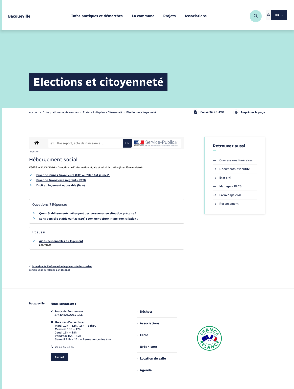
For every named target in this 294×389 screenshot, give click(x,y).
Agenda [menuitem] (144, 370)
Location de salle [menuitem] (151, 358)
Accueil (33, 112)
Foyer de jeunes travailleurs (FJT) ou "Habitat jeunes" (73, 175)
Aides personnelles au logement (61, 241)
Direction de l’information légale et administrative (62, 266)
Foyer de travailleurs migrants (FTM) (61, 180)
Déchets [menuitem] (144, 312)
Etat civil (222, 177)
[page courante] (141, 112)
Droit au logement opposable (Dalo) (60, 185)
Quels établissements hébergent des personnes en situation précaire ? (87, 213)
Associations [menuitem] (148, 323)
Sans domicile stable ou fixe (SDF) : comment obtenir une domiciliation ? (88, 218)
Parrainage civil (227, 195)
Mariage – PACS (227, 186)
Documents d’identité (231, 169)
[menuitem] (97, 16)
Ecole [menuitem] (142, 335)
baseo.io (65, 269)
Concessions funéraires (233, 160)
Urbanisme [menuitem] (147, 347)
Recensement (226, 204)
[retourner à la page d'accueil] (19, 16)
